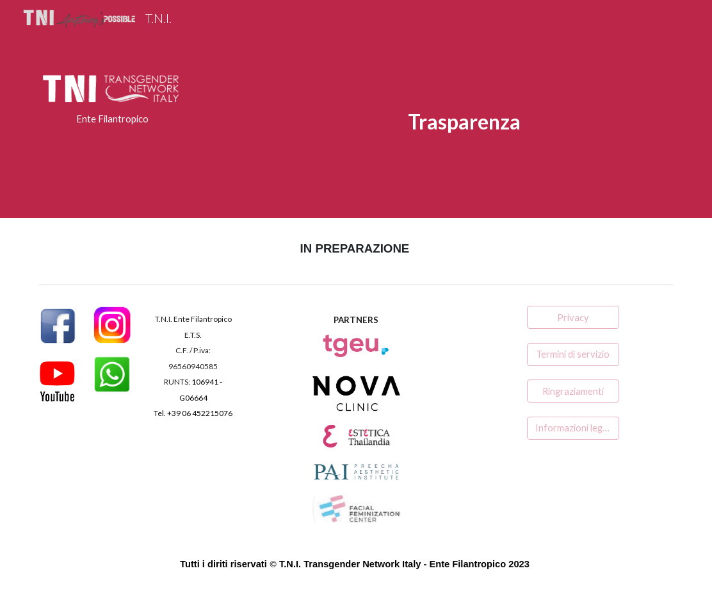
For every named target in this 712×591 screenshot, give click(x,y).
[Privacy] (573, 317)
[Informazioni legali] (573, 428)
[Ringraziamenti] (573, 391)
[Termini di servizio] (573, 354)
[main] (112, 119)
